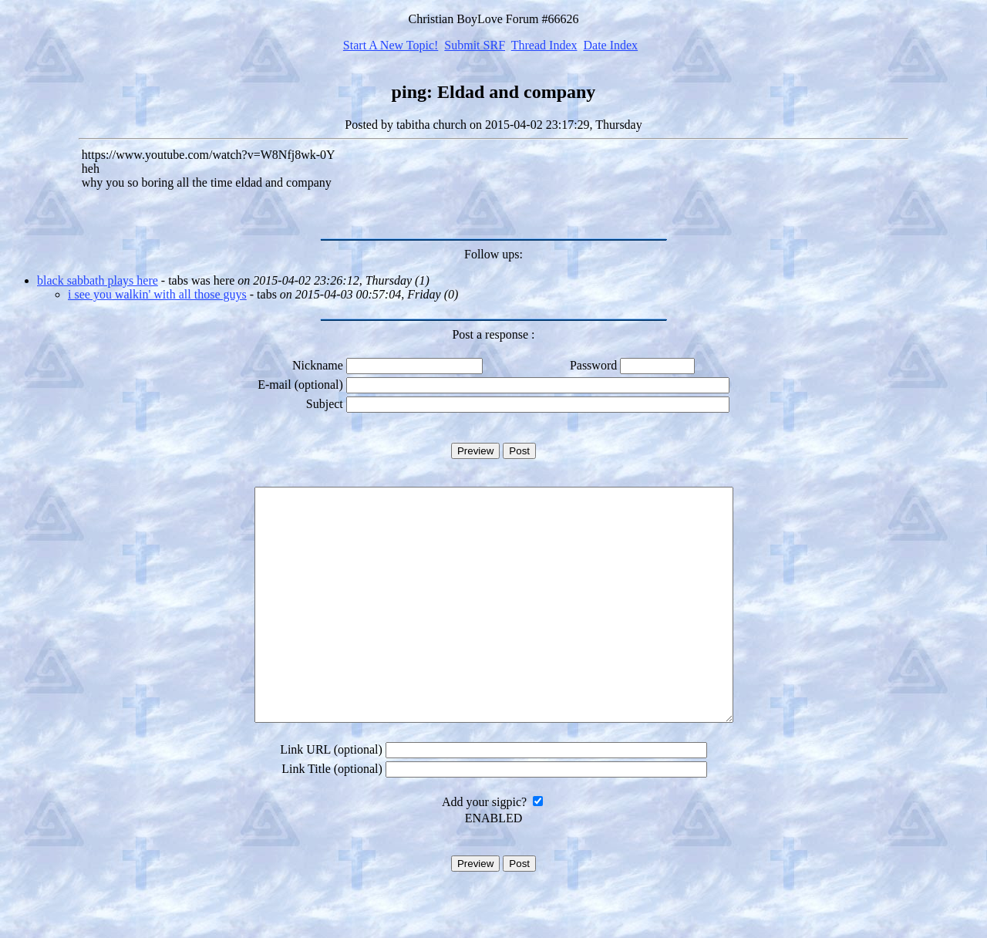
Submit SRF (474, 45)
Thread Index (544, 45)
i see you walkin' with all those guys (157, 294)
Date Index (610, 45)
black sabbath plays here (97, 280)
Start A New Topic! (390, 45)
